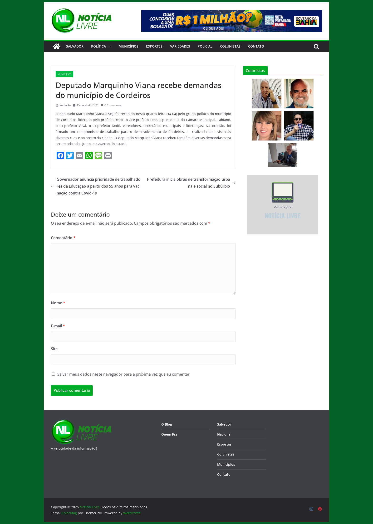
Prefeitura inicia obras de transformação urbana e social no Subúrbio (191, 183)
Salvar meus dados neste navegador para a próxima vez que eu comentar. (124, 374)
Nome (58, 303)
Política (98, 46)
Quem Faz (169, 434)
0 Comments (111, 105)
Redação (65, 105)
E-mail (58, 326)
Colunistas (230, 46)
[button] (108, 46)
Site (54, 348)
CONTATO (256, 46)
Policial (205, 46)
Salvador (74, 46)
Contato (224, 474)
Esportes (154, 46)
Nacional (224, 434)
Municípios (128, 46)
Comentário (63, 237)
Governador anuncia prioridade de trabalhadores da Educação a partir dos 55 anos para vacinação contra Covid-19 (95, 186)
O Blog (166, 424)
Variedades (180, 46)
